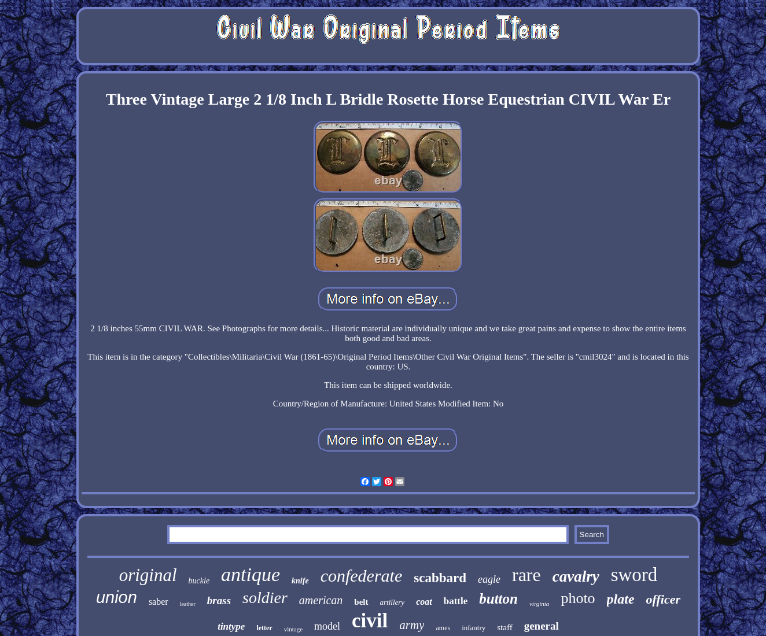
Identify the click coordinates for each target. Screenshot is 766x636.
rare (526, 574)
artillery (392, 602)
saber (158, 602)
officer (663, 599)
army (411, 625)
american (321, 600)
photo (578, 598)
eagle (489, 579)
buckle (199, 580)
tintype (231, 626)
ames (443, 628)
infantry (473, 627)
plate (621, 599)
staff (504, 627)
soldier (265, 598)
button (498, 599)
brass (219, 600)
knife (300, 580)
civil (370, 620)
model (327, 626)
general (541, 626)
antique (250, 574)
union (116, 597)
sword (634, 574)
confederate (362, 575)
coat (424, 602)
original (148, 575)
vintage (293, 629)
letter (264, 628)
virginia (539, 603)
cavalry (576, 576)
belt (361, 602)
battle (456, 601)
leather (188, 604)
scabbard (440, 578)
